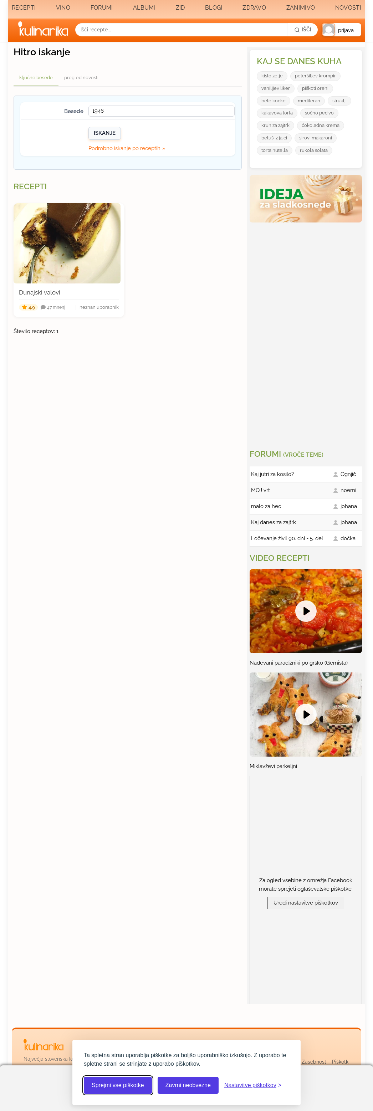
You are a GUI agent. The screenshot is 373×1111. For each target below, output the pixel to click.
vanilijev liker (275, 88)
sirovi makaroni (315, 137)
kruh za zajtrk (275, 125)
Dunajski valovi (39, 292)
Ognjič (348, 474)
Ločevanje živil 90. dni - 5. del (287, 538)
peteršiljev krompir (315, 75)
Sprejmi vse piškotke (118, 1085)
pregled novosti (81, 77)
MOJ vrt (260, 490)
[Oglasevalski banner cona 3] (306, 333)
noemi (348, 490)
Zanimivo (300, 7)
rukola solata (314, 150)
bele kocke (273, 100)
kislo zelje (272, 75)
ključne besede (36, 77)
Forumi (102, 7)
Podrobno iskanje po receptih (124, 148)
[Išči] (303, 29)
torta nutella (274, 150)
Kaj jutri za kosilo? (272, 474)
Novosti (348, 7)
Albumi (144, 7)
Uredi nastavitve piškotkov (306, 903)
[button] (341, 29)
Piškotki (340, 1062)
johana (349, 506)
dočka (348, 538)
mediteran (309, 100)
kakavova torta (277, 113)
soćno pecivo (319, 113)
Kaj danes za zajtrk (273, 522)
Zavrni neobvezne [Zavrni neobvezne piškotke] (188, 1085)
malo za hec (266, 506)
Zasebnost (314, 1062)
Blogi (214, 7)
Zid (180, 7)
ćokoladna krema (320, 125)
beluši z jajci (274, 137)
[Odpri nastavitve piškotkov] (252, 1085)
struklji (339, 100)
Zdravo (254, 7)
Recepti (24, 7)
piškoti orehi (315, 88)
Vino (63, 7)
